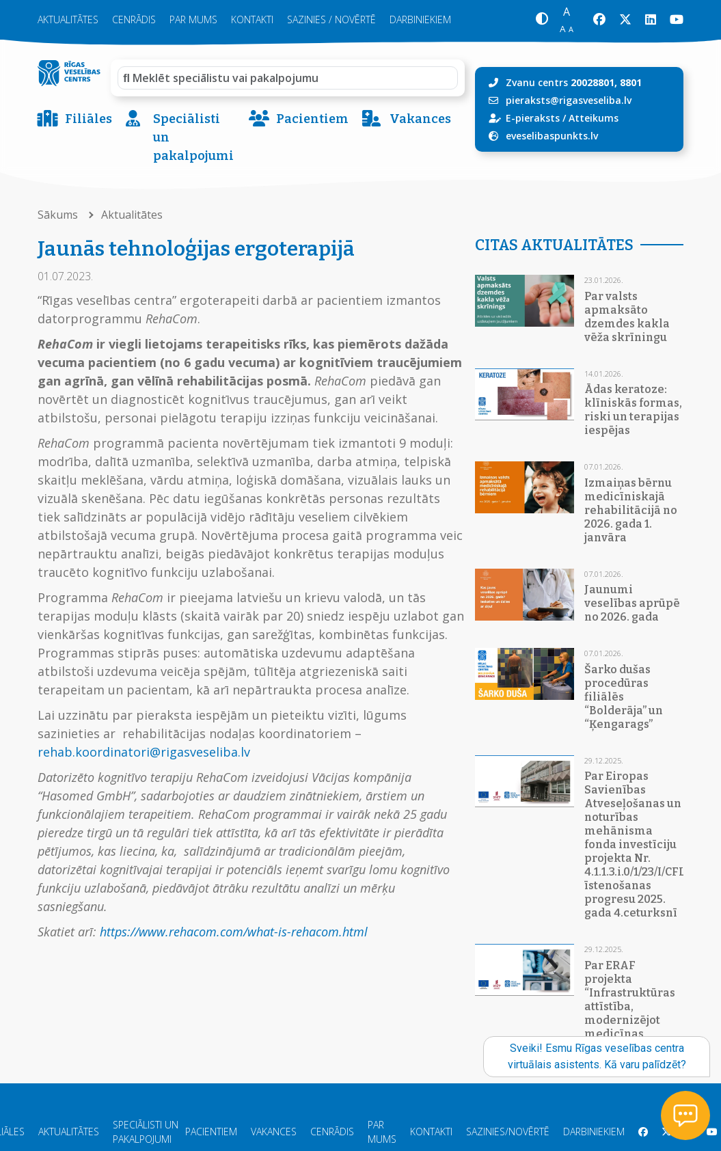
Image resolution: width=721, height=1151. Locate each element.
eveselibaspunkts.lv (552, 135)
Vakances (406, 119)
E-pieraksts (533, 117)
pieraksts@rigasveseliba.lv (568, 100)
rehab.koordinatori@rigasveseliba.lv (144, 752)
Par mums (193, 19)
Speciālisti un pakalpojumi (180, 137)
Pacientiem (299, 119)
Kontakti (252, 19)
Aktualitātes (68, 19)
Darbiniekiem (420, 19)
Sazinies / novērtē (331, 19)
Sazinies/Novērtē (507, 1131)
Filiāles (75, 119)
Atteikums (593, 117)
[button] (542, 20)
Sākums (59, 214)
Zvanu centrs (574, 82)
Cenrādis (134, 19)
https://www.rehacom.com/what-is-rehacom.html (234, 931)
